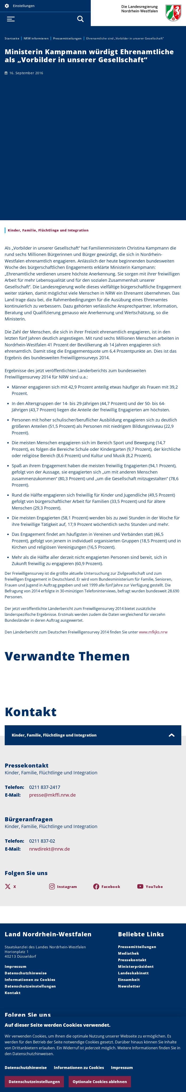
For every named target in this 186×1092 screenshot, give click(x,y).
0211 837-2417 (44, 787)
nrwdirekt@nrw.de (49, 849)
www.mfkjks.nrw (153, 632)
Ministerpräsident (136, 966)
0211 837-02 (42, 841)
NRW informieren (36, 38)
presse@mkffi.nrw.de (52, 795)
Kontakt (12, 992)
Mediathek (128, 953)
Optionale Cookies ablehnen (100, 1081)
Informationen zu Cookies (79, 1067)
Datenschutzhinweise (26, 1067)
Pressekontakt (132, 959)
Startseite (12, 38)
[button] (45, 6)
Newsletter (129, 986)
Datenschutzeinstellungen (34, 1081)
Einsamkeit (129, 979)
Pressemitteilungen (67, 38)
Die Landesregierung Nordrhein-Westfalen (138, 13)
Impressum (122, 1067)
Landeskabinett (133, 973)
